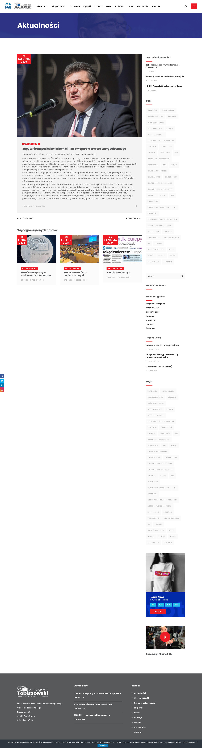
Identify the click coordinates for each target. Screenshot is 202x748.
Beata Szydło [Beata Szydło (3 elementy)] (168, 110)
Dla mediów (140, 727)
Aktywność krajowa (155, 303)
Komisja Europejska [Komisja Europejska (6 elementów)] (158, 171)
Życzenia (150, 328)
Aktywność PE (31, 144)
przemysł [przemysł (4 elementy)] (152, 213)
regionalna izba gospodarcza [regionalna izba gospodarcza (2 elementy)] (162, 219)
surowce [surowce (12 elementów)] (168, 231)
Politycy (150, 324)
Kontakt (138, 732)
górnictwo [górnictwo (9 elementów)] (153, 165)
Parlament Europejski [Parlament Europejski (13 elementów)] (159, 207)
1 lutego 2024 (151, 90)
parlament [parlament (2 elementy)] (153, 201)
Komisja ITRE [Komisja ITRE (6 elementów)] (154, 177)
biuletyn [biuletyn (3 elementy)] (172, 116)
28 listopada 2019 (152, 361)
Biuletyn (138, 717)
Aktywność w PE (141, 698)
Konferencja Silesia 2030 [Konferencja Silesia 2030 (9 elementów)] (160, 189)
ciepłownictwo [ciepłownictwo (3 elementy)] (155, 128)
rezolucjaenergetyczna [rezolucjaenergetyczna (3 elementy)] (160, 225)
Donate (157, 611)
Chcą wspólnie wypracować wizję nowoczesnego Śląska (162, 355)
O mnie (137, 722)
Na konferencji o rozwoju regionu (162, 345)
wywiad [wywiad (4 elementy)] (161, 256)
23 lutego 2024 (66, 240)
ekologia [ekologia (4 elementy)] (152, 147)
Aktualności (140, 693)
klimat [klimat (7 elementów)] (174, 165)
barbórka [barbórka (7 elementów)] (152, 110)
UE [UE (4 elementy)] (149, 243)
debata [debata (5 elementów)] (169, 128)
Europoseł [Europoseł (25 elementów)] (165, 153)
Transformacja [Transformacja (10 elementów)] (172, 237)
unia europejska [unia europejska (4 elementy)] (156, 249)
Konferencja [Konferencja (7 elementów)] (171, 177)
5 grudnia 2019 (151, 371)
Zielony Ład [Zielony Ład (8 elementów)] (153, 262)
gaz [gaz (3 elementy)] (176, 153)
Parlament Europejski (144, 703)
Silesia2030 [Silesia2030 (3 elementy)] (153, 231)
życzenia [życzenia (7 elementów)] (168, 262)
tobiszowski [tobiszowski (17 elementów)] (154, 237)
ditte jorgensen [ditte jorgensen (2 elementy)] (156, 135)
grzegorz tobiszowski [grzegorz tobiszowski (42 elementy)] (159, 159)
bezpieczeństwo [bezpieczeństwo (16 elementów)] (155, 116)
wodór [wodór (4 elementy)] (151, 256)
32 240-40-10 (26, 720)
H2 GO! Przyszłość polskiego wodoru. (164, 86)
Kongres (150, 316)
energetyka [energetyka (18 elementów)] (166, 147)
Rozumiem (103, 745)
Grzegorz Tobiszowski (34, 206)
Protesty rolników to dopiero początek (75, 274)
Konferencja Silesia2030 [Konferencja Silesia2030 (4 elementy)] (160, 183)
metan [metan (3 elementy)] (163, 195)
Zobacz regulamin (190, 742)
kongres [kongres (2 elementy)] (152, 195)
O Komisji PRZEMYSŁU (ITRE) (159, 366)
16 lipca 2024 (22, 240)
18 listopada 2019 (152, 350)
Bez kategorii (152, 312)
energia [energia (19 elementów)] (151, 153)
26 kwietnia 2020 (24, 58)
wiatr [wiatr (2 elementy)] (171, 249)
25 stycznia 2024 (110, 240)
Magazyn (150, 320)
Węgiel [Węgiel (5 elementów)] (173, 256)
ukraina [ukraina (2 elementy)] (158, 243)
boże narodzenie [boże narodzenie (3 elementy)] (156, 122)
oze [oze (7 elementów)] (172, 195)
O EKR (137, 712)
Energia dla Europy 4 (119, 272)
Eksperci (138, 708)
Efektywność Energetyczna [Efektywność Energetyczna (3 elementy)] (161, 141)
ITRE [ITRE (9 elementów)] (164, 165)
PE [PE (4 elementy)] (175, 207)
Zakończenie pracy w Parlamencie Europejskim (36, 274)
